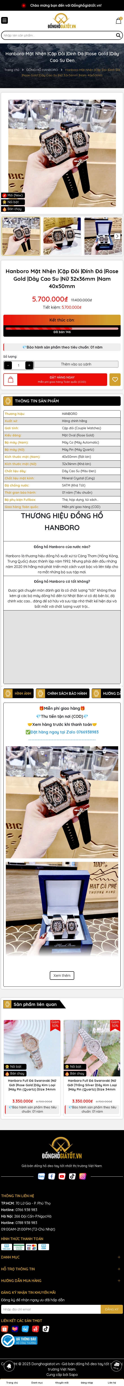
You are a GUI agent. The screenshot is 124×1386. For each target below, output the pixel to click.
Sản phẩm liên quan (35, 1004)
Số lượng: (10, 357)
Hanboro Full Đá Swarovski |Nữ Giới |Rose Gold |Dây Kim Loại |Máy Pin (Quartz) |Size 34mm (32, 1085)
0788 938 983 (26, 1222)
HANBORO (69, 414)
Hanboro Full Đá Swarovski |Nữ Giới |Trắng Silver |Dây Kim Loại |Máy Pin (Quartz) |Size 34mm (92, 1085)
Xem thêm (62, 975)
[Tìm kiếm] (118, 35)
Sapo (73, 1374)
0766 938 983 (26, 1209)
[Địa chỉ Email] (62, 1309)
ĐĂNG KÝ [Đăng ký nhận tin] (111, 1309)
